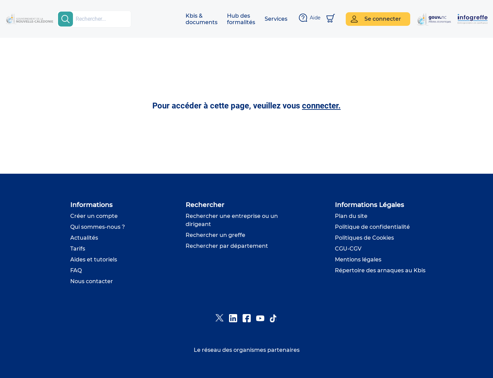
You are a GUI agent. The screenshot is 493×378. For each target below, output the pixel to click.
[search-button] (65, 19)
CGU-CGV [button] (348, 248)
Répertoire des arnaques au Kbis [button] (380, 270)
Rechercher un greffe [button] (215, 235)
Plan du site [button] (351, 216)
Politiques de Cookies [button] (364, 238)
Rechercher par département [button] (227, 246)
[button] (201, 19)
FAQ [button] (76, 270)
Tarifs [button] (77, 248)
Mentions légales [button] (358, 259)
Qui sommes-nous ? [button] (97, 227)
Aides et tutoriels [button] (93, 259)
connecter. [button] (321, 105)
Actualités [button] (84, 238)
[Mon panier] (330, 19)
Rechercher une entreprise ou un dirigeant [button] (232, 220)
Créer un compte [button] (94, 216)
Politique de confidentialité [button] (372, 227)
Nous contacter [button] (91, 281)
